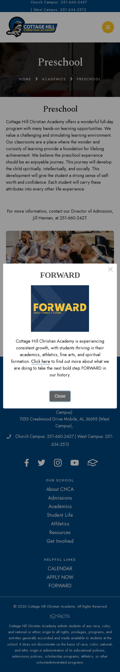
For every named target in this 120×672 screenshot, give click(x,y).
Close (60, 396)
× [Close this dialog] (110, 270)
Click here (40, 361)
